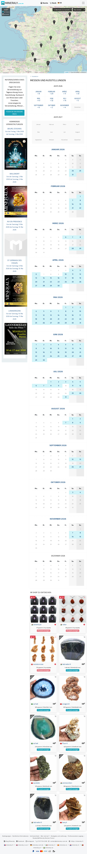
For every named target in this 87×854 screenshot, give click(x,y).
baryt (63, 822)
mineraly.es (62, 845)
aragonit (65, 704)
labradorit (65, 664)
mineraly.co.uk (22, 845)
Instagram (30, 841)
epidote (35, 783)
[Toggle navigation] (83, 3)
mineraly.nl (75, 845)
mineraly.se (48, 847)
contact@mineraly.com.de (58, 841)
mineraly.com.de (37, 845)
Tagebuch (35, 76)
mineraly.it (50, 845)
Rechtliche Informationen (20, 836)
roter (63, 624)
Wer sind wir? (45, 836)
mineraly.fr (9, 845)
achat (34, 704)
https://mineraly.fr (77, 841)
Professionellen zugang (76, 836)
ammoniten (66, 783)
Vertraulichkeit (34, 836)
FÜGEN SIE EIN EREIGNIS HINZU (14, 113)
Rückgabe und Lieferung (58, 836)
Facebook (20, 841)
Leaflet (67, 72)
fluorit (64, 743)
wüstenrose (37, 664)
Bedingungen (6, 836)
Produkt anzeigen (43, 631)
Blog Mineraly (9, 841)
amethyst (36, 624)
